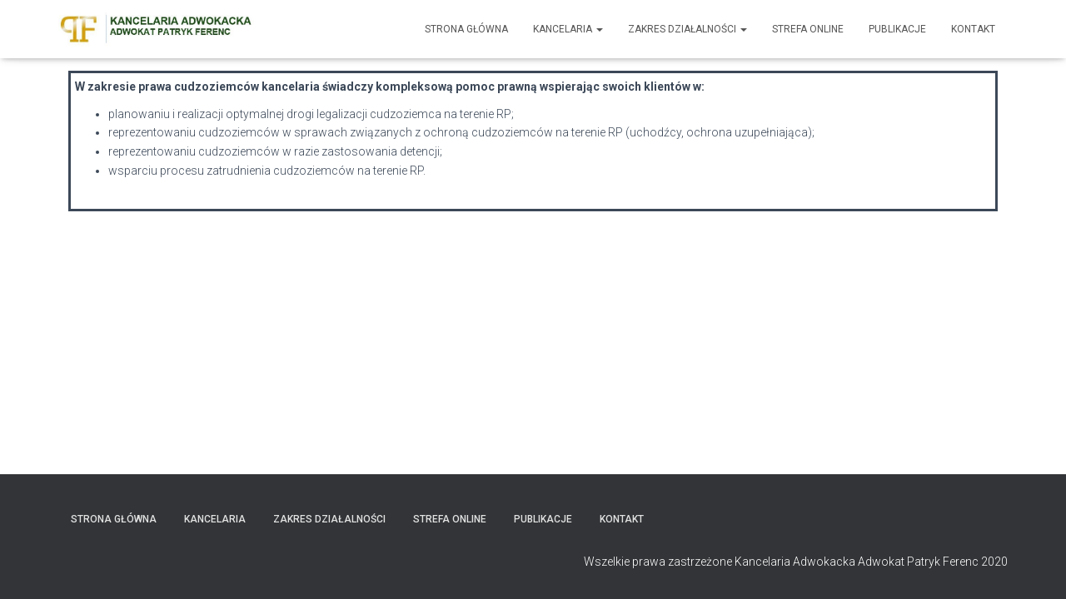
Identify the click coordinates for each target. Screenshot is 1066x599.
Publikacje (897, 29)
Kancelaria (568, 29)
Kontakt (973, 29)
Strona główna (466, 29)
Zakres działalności (687, 29)
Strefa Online (808, 29)
